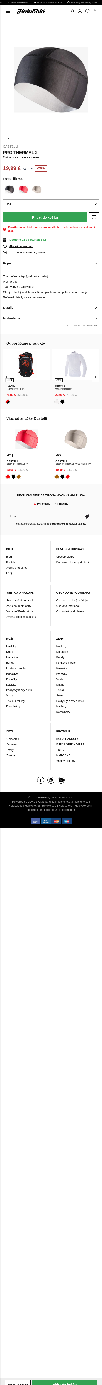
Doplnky (11, 744)
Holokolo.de (34, 809)
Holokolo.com (83, 805)
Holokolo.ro (49, 805)
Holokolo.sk (64, 801)
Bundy (10, 662)
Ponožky (11, 679)
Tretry (9, 750)
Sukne (60, 695)
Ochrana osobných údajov (72, 600)
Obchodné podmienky (70, 611)
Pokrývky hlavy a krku (19, 690)
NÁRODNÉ (63, 755)
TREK (60, 750)
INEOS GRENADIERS (70, 744)
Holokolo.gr (68, 809)
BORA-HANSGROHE (69, 739)
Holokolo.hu (32, 805)
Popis (7, 263)
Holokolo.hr (51, 809)
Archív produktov (16, 567)
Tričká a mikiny (15, 701)
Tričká (60, 690)
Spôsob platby (65, 556)
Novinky (11, 646)
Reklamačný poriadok (19, 600)
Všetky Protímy (65, 760)
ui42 (52, 801)
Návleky (11, 684)
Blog (9, 556)
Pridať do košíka (45, 217)
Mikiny (60, 684)
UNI (8, 204)
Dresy (9, 651)
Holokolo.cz (81, 801)
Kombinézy (13, 706)
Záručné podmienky (18, 605)
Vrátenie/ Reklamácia (19, 611)
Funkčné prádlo (16, 668)
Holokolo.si (66, 805)
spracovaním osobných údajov (67, 523)
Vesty (9, 695)
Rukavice (12, 673)
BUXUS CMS (36, 801)
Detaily (8, 307)
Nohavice (12, 657)
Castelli (10, 146)
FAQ (9, 573)
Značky (10, 755)
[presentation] (6, 376)
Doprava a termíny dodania (73, 562)
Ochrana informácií (68, 605)
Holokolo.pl (15, 805)
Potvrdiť (87, 516)
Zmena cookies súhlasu (21, 616)
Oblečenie (12, 739)
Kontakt (11, 562)
